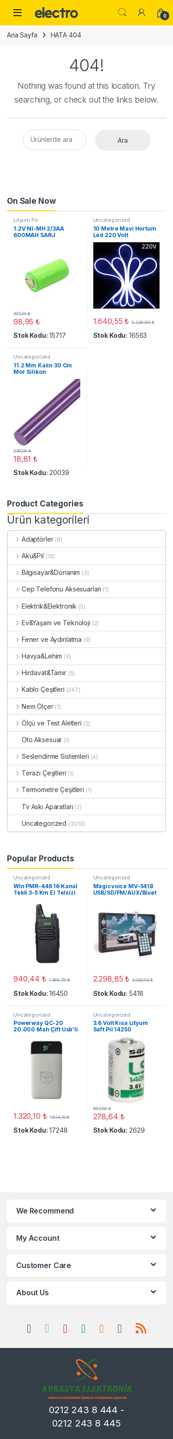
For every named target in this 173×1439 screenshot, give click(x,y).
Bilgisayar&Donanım (44, 572)
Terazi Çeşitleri (37, 773)
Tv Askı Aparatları (40, 807)
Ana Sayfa (22, 35)
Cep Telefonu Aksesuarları (54, 589)
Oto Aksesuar (35, 740)
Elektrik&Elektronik (42, 606)
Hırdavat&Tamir (37, 673)
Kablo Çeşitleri (36, 689)
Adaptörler (30, 539)
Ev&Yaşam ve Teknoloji (49, 623)
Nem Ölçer (31, 706)
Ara (123, 140)
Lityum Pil (25, 220)
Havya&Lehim (35, 656)
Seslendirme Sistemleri (48, 756)
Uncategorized (111, 220)
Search (122, 12)
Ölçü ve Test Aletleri (45, 723)
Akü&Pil (26, 556)
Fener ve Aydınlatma (45, 639)
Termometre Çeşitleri (46, 789)
